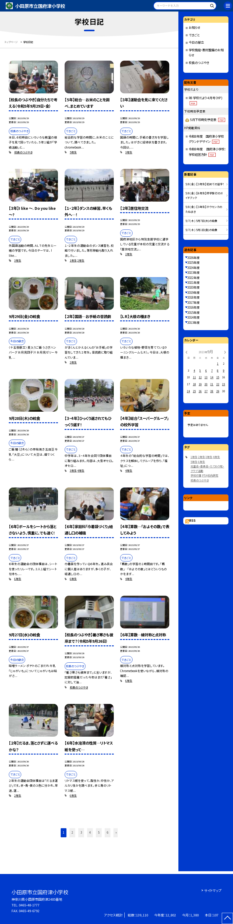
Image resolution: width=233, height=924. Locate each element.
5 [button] (99, 832)
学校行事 (196, 475)
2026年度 (193, 258)
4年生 (80, 471)
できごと (194, 35)
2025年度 (193, 262)
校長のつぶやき (23, 152)
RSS (192, 520)
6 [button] (107, 832)
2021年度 (193, 282)
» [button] (116, 832)
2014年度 (193, 317)
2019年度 (193, 292)
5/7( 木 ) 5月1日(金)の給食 (201, 230)
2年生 (80, 261)
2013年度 (193, 322)
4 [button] (90, 832)
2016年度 (193, 307)
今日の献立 (196, 42)
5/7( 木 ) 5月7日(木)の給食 (201, 221)
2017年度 (193, 302)
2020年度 (193, 287)
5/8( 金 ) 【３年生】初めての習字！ (204, 184)
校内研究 (212, 475)
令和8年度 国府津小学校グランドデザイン (206, 139)
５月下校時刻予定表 (207, 119)
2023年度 (193, 272)
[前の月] (186, 352)
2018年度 (193, 297)
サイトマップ (212, 890)
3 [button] (81, 832)
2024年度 (193, 268)
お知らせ (194, 27)
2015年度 (193, 312)
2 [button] (72, 832)
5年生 (73, 152)
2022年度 (193, 278)
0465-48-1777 (29, 904)
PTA (204, 475)
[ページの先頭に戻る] (227, 918)
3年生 (128, 152)
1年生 (73, 261)
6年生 (17, 579)
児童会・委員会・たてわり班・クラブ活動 (207, 468)
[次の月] (225, 352)
